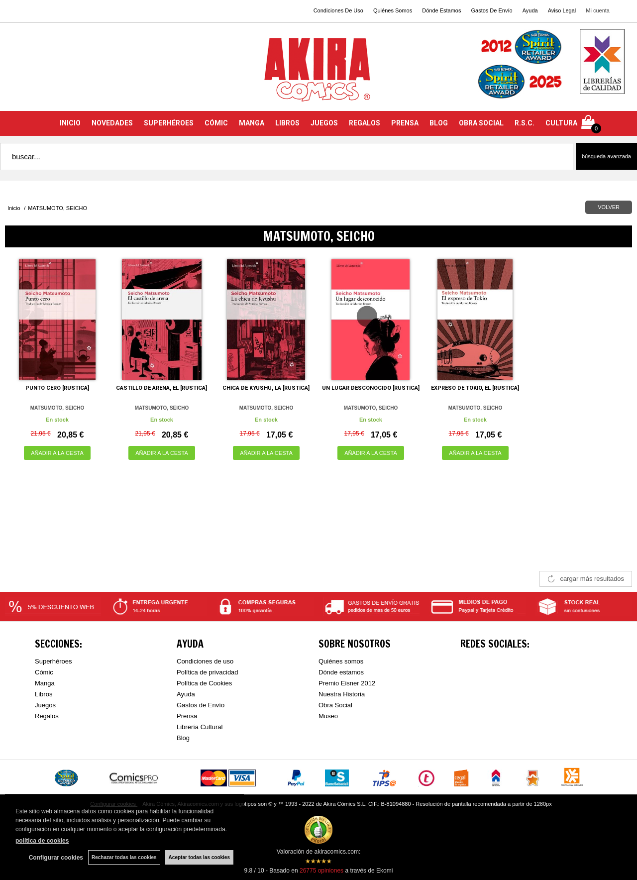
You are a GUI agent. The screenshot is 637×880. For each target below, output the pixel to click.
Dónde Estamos (441, 10)
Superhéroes (53, 661)
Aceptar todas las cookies (199, 857)
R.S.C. (524, 123)
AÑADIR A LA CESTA (57, 453)
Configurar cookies (56, 857)
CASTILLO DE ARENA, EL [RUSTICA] (161, 388)
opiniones (321, 870)
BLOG (438, 123)
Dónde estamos (341, 672)
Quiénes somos (340, 661)
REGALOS (364, 123)
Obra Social (335, 705)
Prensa (187, 716)
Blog (183, 738)
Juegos (45, 705)
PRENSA (405, 123)
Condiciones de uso (205, 661)
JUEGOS (324, 123)
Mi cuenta (598, 10)
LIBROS (287, 123)
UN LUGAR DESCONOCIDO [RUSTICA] (371, 388)
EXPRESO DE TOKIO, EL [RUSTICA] (475, 388)
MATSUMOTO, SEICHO (57, 408)
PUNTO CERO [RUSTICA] (57, 388)
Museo (328, 716)
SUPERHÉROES (169, 123)
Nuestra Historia (341, 694)
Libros (43, 694)
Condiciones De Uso (338, 10)
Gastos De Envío (491, 10)
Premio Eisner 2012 (346, 683)
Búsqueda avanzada (606, 156)
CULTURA (561, 123)
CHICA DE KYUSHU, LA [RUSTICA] (266, 388)
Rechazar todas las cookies (124, 857)
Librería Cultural (200, 727)
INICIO (70, 123)
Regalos (47, 716)
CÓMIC (216, 123)
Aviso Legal (562, 10)
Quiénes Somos (392, 10)
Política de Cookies (204, 683)
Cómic (44, 672)
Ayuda (530, 10)
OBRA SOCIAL (481, 123)
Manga (45, 683)
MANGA (251, 123)
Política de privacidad (207, 672)
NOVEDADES (112, 123)
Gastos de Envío (200, 705)
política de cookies (42, 840)
